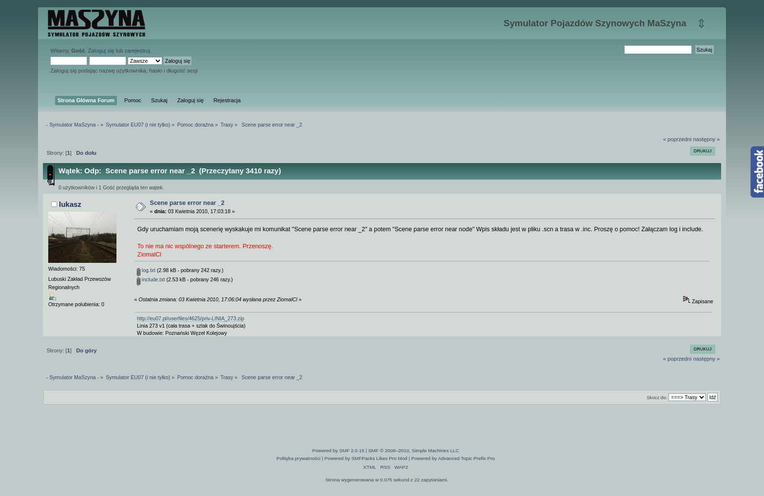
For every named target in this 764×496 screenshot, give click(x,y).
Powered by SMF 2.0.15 (338, 450)
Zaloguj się (101, 51)
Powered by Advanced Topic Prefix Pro (453, 458)
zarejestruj (137, 51)
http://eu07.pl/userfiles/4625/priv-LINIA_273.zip (190, 318)
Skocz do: (657, 397)
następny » (706, 139)
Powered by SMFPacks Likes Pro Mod (366, 458)
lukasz (70, 204)
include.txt (151, 279)
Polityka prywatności (298, 458)
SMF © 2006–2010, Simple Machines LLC (413, 450)
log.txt (146, 270)
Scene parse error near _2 (187, 203)
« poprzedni (677, 139)
